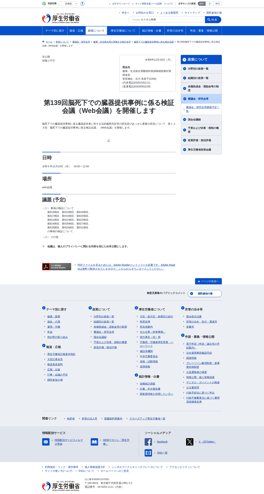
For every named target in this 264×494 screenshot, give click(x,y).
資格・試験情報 (149, 358)
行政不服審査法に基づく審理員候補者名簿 (203, 394)
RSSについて (86, 465)
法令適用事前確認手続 (199, 347)
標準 (201, 3)
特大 (218, 3)
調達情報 (191, 352)
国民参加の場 (214, 12)
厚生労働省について (153, 307)
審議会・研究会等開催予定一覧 (202, 109)
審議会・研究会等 (198, 98)
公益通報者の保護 (196, 366)
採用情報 (145, 363)
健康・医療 (53, 313)
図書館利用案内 (113, 412)
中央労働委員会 (149, 353)
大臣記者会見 (55, 353)
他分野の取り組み (57, 333)
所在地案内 (146, 323)
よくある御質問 (169, 12)
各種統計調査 (147, 378)
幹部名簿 (145, 318)
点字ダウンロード (121, 3)
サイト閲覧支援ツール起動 (148, 3)
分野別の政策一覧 (198, 68)
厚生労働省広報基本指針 (61, 348)
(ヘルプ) (168, 3)
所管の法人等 (89, 412)
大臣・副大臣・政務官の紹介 (156, 313)
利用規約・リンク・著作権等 (61, 461)
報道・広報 (54, 342)
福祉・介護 (53, 318)
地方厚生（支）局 (150, 333)
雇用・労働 (53, 323)
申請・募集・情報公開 (201, 332)
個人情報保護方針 (95, 461)
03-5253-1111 (105, 481)
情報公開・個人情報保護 (200, 371)
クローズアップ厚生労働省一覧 (147, 412)
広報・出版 (53, 363)
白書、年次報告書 (150, 383)
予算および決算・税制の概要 (203, 129)
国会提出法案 (194, 313)
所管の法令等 (195, 307)
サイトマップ (192, 12)
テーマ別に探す (57, 307)
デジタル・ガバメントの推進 (203, 376)
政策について (198, 59)
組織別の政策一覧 (198, 78)
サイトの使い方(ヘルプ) (58, 465)
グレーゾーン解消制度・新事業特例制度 (203, 359)
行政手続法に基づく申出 (200, 387)
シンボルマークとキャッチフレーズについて (137, 461)
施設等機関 (146, 347)
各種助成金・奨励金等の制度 (203, 88)
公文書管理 (192, 381)
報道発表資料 (55, 358)
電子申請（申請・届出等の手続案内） (203, 340)
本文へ (125, 12)
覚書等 (190, 323)
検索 (215, 19)
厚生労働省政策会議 (199, 149)
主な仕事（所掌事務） (153, 328)
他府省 (71, 412)
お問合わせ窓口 (145, 12)
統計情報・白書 (150, 371)
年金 (49, 328)
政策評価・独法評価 (199, 140)
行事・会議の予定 (57, 369)
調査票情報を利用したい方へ (156, 388)
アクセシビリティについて (184, 461)
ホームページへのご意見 (115, 465)
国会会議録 (194, 119)
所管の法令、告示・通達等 (201, 318)
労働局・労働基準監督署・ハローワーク (156, 340)
